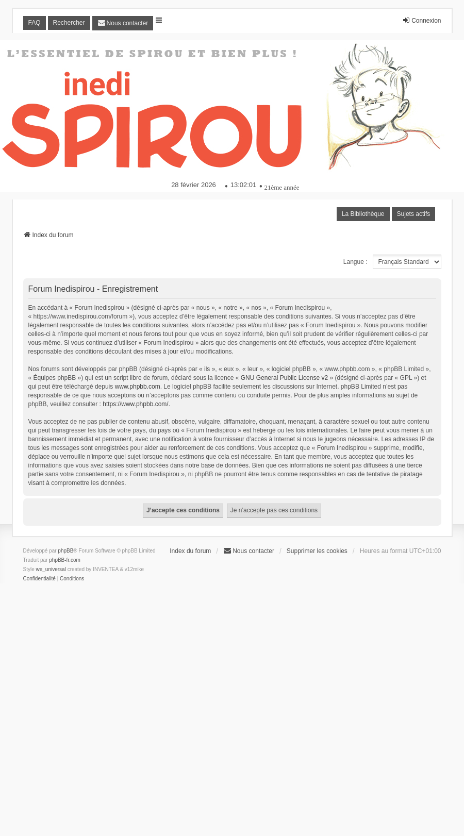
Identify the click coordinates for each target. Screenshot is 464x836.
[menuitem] (123, 23)
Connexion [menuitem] (421, 20)
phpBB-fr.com (64, 560)
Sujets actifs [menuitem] (413, 214)
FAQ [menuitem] (34, 22)
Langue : (355, 261)
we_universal (51, 569)
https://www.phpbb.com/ (135, 404)
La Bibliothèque (363, 214)
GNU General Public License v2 (284, 377)
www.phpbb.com (137, 386)
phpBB (65, 551)
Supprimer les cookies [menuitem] (317, 551)
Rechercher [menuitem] (69, 22)
